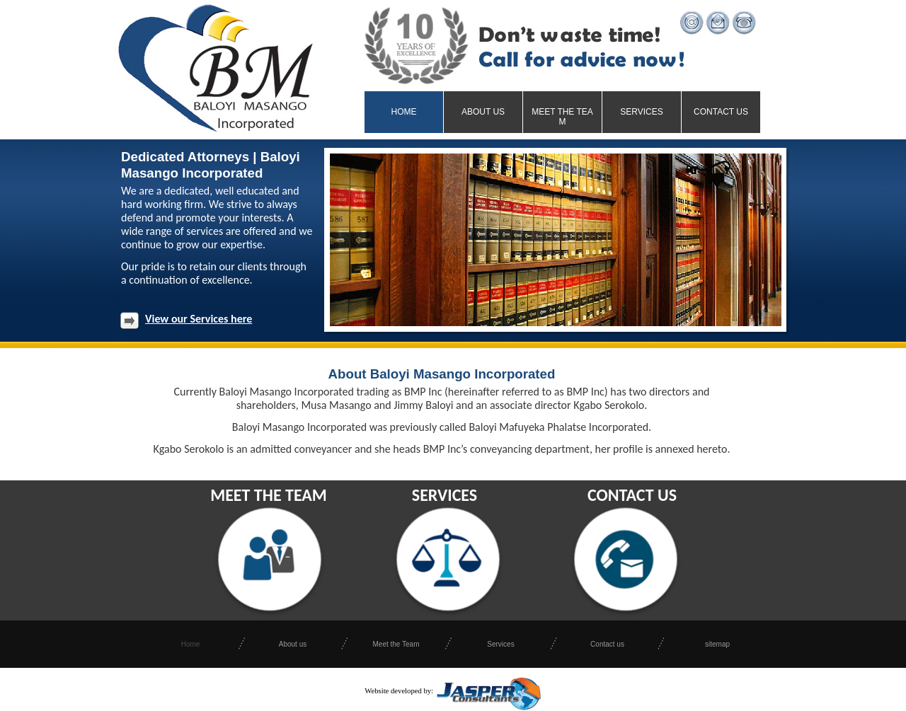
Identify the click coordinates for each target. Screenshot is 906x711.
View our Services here (198, 318)
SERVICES (444, 495)
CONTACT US (632, 495)
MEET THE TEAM (268, 495)
